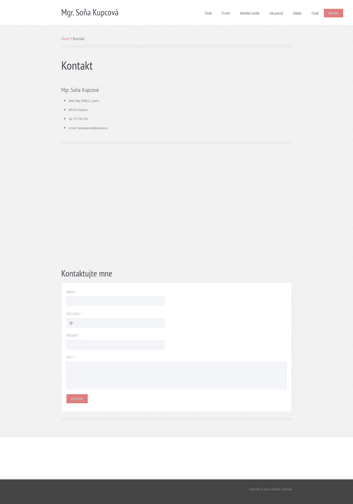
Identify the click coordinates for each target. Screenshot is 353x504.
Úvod (208, 12)
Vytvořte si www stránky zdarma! (270, 489)
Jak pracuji (276, 12)
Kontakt (333, 13)
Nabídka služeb (250, 12)
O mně (226, 12)
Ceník (315, 12)
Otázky (297, 12)
